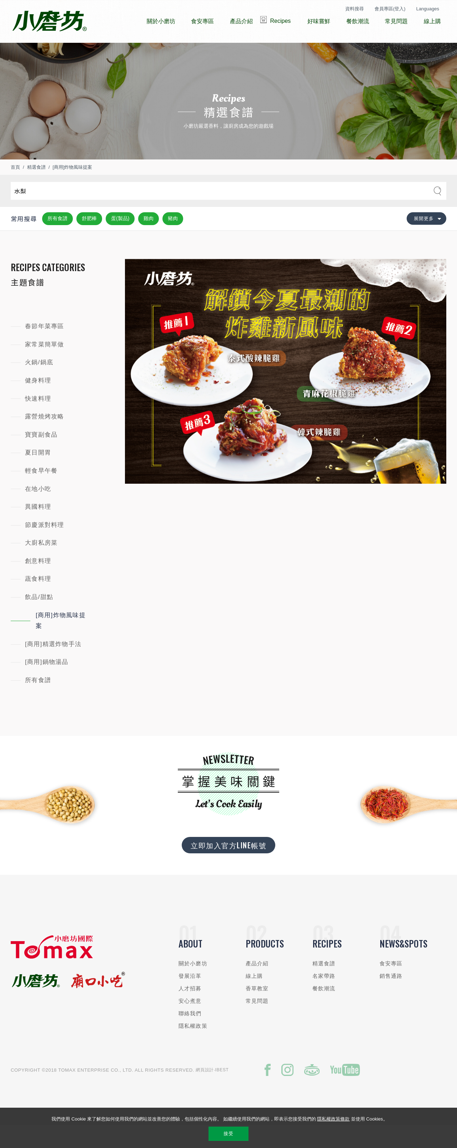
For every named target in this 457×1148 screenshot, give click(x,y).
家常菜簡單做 (44, 365)
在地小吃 (38, 510)
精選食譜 (36, 188)
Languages (427, 8)
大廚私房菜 (41, 564)
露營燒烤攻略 (44, 438)
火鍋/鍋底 (39, 383)
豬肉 (173, 240)
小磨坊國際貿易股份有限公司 (49, 21)
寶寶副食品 (41, 456)
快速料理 (38, 420)
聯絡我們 (190, 1035)
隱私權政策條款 (333, 1119)
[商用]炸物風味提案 (72, 188)
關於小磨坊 (193, 985)
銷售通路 (391, 997)
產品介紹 (257, 985)
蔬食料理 (38, 600)
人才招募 (190, 1010)
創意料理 (38, 582)
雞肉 (149, 240)
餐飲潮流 (324, 1010)
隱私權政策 (193, 1047)
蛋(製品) (120, 240)
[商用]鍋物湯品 (47, 683)
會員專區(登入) (390, 8)
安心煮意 (190, 1022)
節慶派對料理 (44, 546)
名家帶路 (324, 997)
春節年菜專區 (44, 347)
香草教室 (257, 1010)
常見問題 (257, 1022)
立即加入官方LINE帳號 (228, 866)
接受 (228, 1133)
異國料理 (38, 528)
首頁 (15, 188)
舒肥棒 (89, 240)
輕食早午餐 (41, 492)
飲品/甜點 (39, 618)
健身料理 (38, 401)
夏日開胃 (38, 474)
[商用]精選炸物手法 (53, 665)
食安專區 (391, 985)
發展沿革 (190, 997)
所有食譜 (57, 240)
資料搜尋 (354, 8)
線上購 (254, 997)
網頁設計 (205, 1091)
